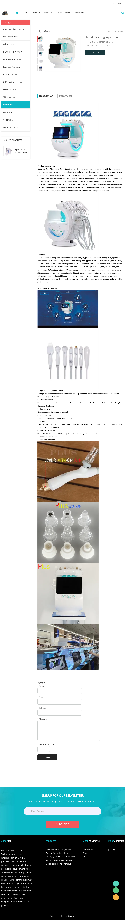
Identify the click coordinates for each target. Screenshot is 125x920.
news (67, 12)
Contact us (88, 849)
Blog (85, 853)
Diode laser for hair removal (59, 863)
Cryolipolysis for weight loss (58, 849)
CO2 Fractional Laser (12, 82)
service (58, 12)
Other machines (10, 127)
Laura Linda (116, 897)
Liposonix (7, 112)
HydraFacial (8, 104)
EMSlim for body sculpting (58, 853)
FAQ (84, 856)
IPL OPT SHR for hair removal (59, 860)
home (26, 12)
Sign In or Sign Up (114, 3)
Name (40, 686)
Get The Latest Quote (95, 53)
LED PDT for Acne (11, 89)
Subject (41, 708)
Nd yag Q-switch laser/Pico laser (60, 856)
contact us (79, 12)
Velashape (8, 119)
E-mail (41, 697)
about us (48, 12)
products (36, 12)
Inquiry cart (99, 3)
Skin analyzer (9, 97)
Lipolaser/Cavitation (12, 67)
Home (110, 31)
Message (42, 719)
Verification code (45, 744)
